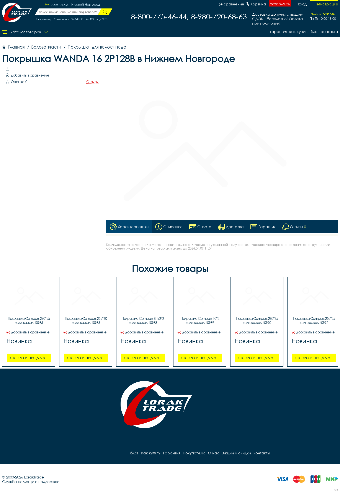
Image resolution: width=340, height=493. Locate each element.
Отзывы (92, 82)
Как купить (298, 31)
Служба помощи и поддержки (30, 481)
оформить (280, 4)
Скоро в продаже (28, 358)
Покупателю (194, 453)
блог (315, 31)
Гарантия (278, 31)
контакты (329, 31)
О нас (213, 453)
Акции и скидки (236, 453)
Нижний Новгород (85, 4)
